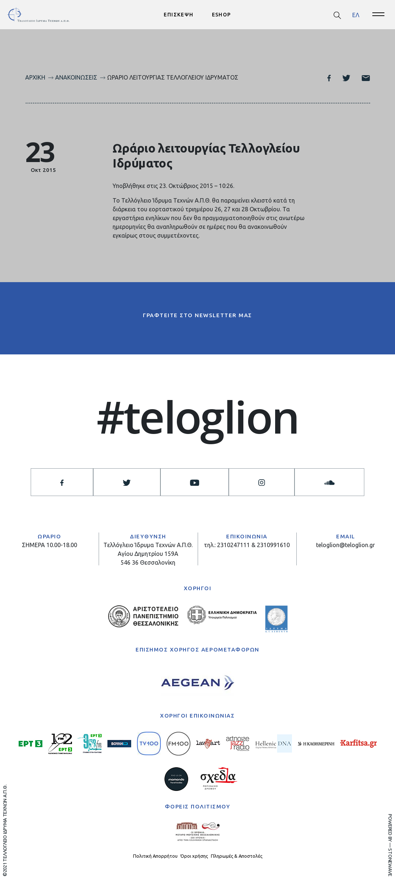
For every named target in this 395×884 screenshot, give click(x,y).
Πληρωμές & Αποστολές (236, 855)
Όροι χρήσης (194, 855)
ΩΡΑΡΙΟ (49, 536)
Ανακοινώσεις (76, 77)
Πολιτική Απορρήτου (155, 855)
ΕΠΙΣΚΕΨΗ (178, 15)
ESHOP (221, 15)
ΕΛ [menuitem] (355, 14)
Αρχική (35, 77)
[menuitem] (356, 14)
